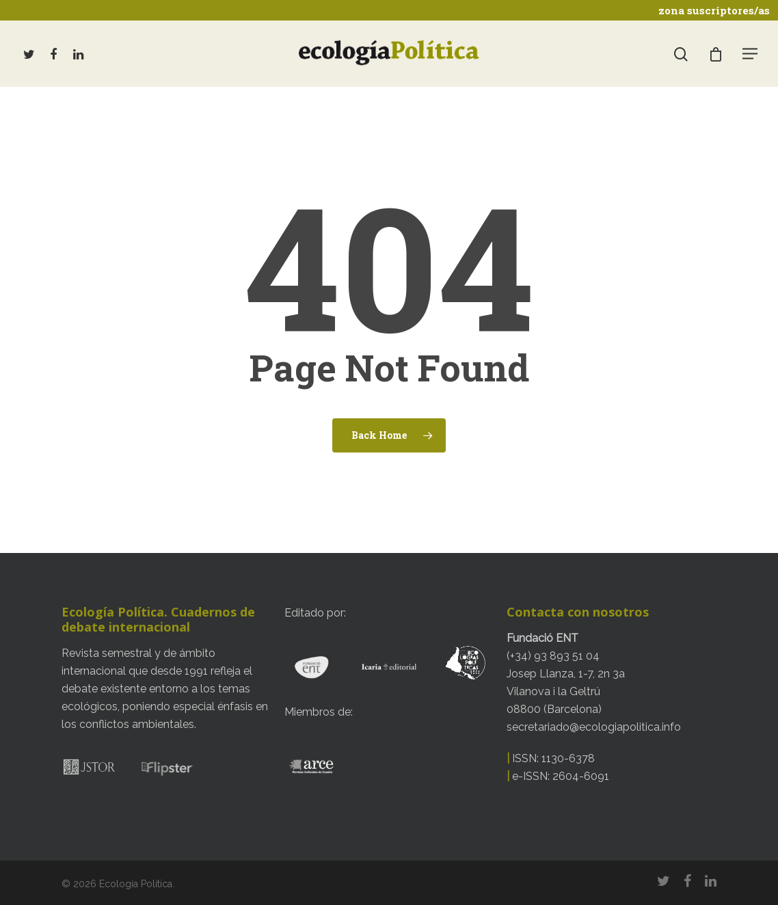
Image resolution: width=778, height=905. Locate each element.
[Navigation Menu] (750, 53)
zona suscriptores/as (714, 10)
